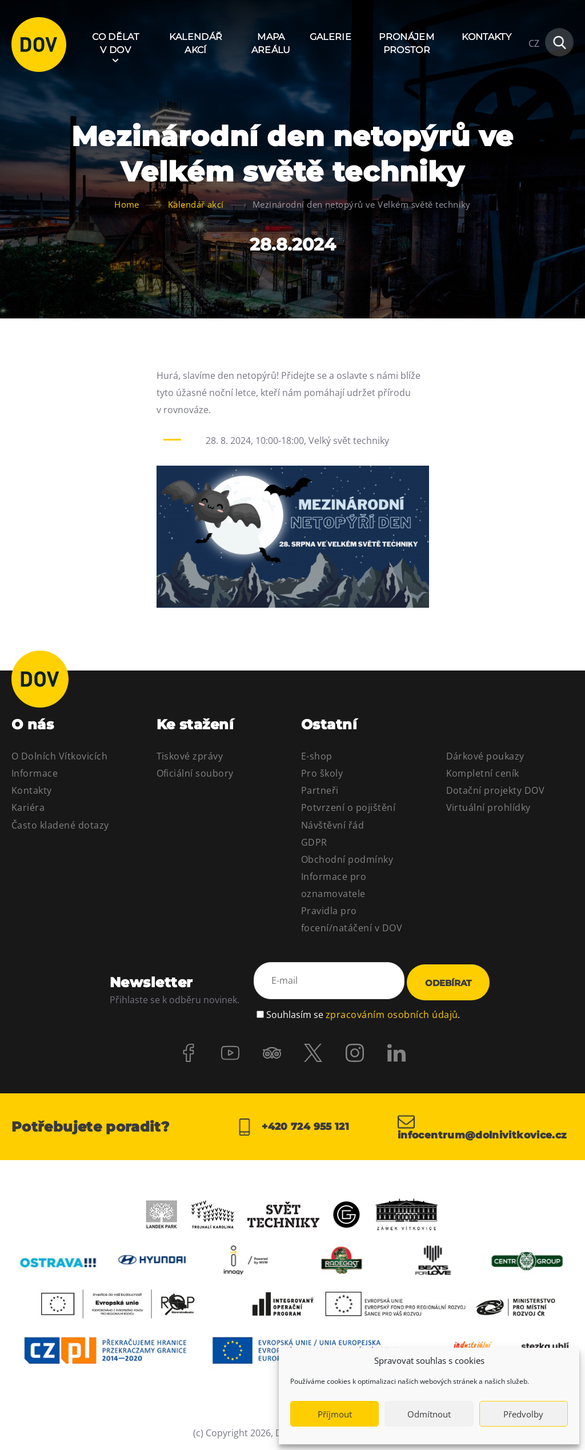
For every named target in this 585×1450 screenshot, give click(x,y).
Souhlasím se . (363, 1010)
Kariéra (28, 807)
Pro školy (322, 773)
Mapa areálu (271, 43)
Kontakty (486, 36)
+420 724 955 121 (292, 1125)
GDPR (314, 842)
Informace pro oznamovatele (333, 885)
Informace (34, 773)
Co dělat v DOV (115, 43)
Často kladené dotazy (60, 825)
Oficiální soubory (195, 773)
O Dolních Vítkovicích (59, 756)
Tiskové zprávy (190, 756)
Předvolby (523, 1414)
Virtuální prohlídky (488, 807)
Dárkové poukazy (485, 756)
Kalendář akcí (196, 43)
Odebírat (448, 981)
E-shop (316, 756)
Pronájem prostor (406, 43)
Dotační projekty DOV (495, 790)
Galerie (330, 36)
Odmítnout (429, 1414)
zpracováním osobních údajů (392, 1010)
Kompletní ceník (482, 773)
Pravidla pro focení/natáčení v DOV (351, 919)
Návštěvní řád (332, 825)
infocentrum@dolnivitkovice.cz (486, 1126)
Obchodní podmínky (347, 859)
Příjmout (335, 1414)
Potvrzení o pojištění (348, 807)
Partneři (320, 790)
